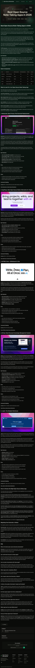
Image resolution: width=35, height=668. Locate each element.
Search (13, 656)
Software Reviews (4, 637)
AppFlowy (29, 49)
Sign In (13, 661)
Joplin (14, 64)
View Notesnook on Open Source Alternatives (8, 187)
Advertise (30, 1)
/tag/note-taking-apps (20, 519)
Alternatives (23, 1)
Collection (19, 658)
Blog (27, 1)
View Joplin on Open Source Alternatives (8, 485)
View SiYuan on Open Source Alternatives (8, 408)
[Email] (1, 662)
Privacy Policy (26, 656)
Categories (18, 1)
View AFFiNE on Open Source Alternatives (8, 330)
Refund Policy (26, 661)
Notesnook (5, 48)
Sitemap (25, 662)
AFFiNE (12, 60)
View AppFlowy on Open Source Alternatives (8, 258)
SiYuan (28, 51)
